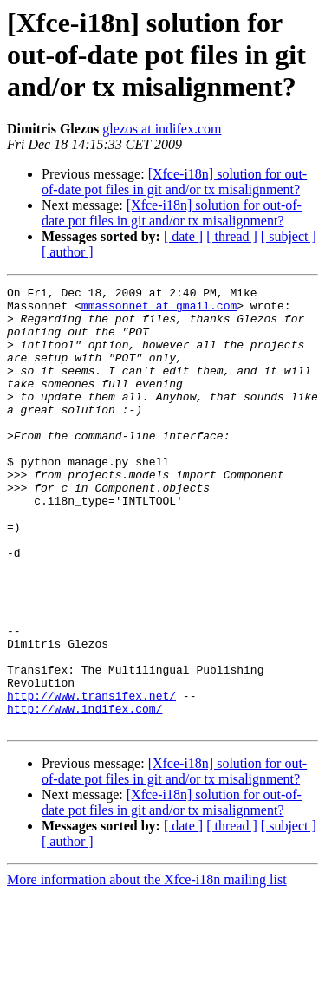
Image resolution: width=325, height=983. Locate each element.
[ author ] (68, 251)
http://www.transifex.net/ (91, 778)
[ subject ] (288, 236)
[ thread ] (231, 236)
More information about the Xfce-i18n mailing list (147, 967)
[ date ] (183, 236)
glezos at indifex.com (161, 128)
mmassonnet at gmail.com (159, 310)
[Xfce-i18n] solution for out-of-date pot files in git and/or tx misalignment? (174, 181)
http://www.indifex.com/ (84, 794)
